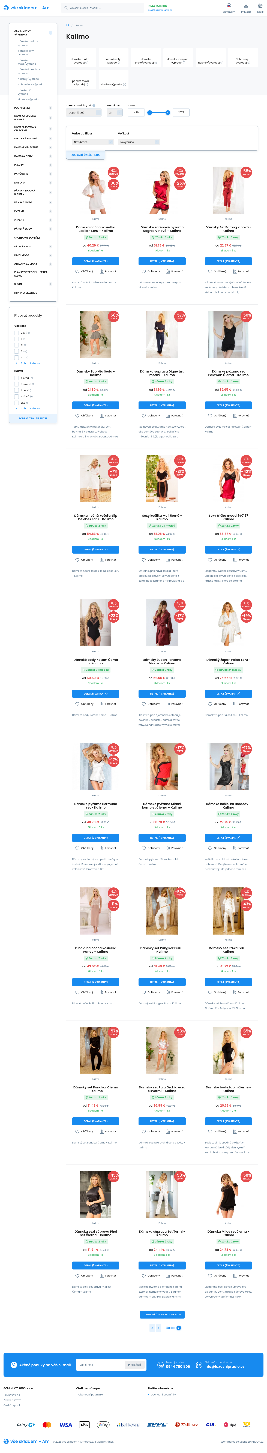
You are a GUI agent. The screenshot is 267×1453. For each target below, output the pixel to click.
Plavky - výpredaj (28, 99)
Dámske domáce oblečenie (25, 128)
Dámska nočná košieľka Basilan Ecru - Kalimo (95, 229)
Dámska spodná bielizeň (25, 117)
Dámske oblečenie (26, 147)
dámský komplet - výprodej (29, 71)
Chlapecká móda (25, 264)
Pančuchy (21, 174)
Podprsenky (22, 108)
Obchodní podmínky (90, 1394)
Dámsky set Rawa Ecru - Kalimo (228, 949)
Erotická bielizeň (25, 138)
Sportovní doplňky (27, 237)
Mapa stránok (105, 1441)
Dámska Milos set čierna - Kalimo (229, 1233)
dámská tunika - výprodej (28, 43)
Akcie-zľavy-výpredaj (23, 32)
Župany (19, 220)
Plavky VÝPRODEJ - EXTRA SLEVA (30, 274)
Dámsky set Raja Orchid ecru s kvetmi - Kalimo (162, 1089)
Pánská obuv (23, 229)
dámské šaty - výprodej (27, 52)
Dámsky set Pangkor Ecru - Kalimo (162, 949)
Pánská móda (23, 202)
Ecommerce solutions (233, 1441)
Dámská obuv (23, 156)
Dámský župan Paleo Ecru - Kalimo (228, 661)
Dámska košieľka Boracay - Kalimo (228, 805)
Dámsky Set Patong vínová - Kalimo (228, 229)
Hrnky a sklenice (25, 293)
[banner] (28, 7)
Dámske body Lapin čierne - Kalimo (228, 1089)
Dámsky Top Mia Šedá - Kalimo (96, 373)
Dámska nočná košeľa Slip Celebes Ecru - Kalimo (95, 517)
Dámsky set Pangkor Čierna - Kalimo (95, 1089)
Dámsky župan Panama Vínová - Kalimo (162, 661)
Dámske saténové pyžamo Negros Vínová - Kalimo (162, 229)
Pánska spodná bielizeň (24, 192)
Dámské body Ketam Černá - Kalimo (95, 661)
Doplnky (20, 182)
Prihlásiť (134, 1365)
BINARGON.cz (255, 1441)
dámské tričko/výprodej (27, 62)
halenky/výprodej (28, 79)
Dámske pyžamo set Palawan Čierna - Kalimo (228, 373)
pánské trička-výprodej (27, 92)
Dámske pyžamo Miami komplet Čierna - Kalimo (162, 805)
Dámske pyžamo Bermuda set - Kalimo (95, 805)
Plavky (19, 165)
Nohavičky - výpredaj (31, 84)
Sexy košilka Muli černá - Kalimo (162, 517)
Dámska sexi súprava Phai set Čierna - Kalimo (95, 1233)
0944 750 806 (157, 6)
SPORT (18, 284)
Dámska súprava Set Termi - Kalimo (162, 1233)
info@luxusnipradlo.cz (160, 10)
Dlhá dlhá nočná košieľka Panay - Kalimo (95, 949)
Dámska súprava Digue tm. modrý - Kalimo (162, 373)
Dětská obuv (22, 246)
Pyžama (19, 211)
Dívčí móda (21, 255)
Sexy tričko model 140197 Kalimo (228, 517)
